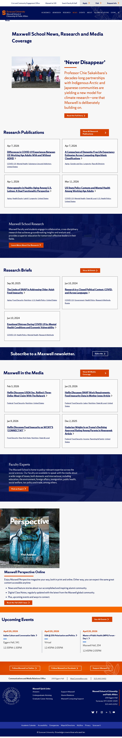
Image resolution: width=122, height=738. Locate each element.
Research (67, 13)
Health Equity (17, 198)
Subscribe (99, 354)
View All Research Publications (94, 132)
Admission (57, 13)
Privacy (87, 727)
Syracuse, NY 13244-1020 (107, 702)
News (75, 13)
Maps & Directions (68, 727)
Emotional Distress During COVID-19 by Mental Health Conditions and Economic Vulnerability (31, 326)
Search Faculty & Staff (69, 3)
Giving (113, 13)
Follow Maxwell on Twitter (24, 669)
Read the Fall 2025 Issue (19, 604)
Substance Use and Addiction (39, 164)
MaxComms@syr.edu (78, 680)
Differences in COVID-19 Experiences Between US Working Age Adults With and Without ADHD (31, 155)
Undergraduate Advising (42, 696)
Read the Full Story (77, 115)
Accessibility (42, 727)
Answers (36, 693)
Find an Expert (19, 490)
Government (79, 300)
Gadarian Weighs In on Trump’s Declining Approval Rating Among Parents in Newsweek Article (88, 431)
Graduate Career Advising (43, 700)
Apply (85, 3)
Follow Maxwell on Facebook (65, 669)
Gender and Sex (76, 164)
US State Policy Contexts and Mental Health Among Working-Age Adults (87, 189)
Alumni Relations (101, 13)
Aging (67, 164)
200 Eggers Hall (111, 699)
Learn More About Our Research (27, 245)
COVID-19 (11, 164)
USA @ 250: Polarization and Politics (60, 637)
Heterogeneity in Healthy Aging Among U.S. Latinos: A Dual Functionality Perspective (29, 189)
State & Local (91, 198)
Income (86, 440)
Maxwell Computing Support (72, 700)
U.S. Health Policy (104, 198)
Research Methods (103, 300)
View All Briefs (91, 271)
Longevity (87, 164)
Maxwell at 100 (50, 3)
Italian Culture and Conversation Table (20, 637)
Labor (85, 404)
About (89, 13)
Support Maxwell (102, 669)
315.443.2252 (111, 705)
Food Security (17, 300)
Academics (46, 13)
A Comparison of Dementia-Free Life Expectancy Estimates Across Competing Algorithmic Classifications (90, 155)
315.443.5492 (100, 680)
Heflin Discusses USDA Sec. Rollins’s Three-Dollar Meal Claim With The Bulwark (29, 395)
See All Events (102, 620)
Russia (67, 303)
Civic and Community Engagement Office (25, 3)
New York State (25, 439)
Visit (97, 3)
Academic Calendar (28, 727)
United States (12, 167)
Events (82, 13)
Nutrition (27, 300)
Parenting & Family (97, 440)
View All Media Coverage (94, 374)
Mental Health (22, 164)
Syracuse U (97, 727)
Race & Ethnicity (98, 164)
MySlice (80, 727)
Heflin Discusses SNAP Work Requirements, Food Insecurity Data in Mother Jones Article (87, 395)
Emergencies (54, 727)
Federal (10, 404)
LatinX (26, 198)
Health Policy (90, 300)
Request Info (112, 3)
